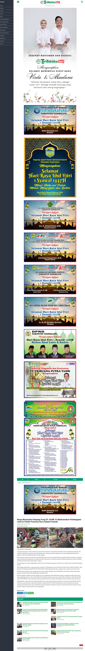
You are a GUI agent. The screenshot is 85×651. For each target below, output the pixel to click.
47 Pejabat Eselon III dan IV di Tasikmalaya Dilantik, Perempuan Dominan (70, 617)
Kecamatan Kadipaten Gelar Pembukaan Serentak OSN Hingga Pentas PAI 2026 (36, 638)
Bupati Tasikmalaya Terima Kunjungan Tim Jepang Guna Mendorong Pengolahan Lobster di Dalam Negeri (68, 610)
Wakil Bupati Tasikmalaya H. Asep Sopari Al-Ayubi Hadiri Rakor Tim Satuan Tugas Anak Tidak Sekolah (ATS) (36, 603)
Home (20, 482)
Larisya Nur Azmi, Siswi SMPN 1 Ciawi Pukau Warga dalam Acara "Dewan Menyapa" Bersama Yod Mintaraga (70, 603)
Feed (50, 648)
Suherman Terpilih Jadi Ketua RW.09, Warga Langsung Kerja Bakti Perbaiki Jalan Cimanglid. (69, 631)
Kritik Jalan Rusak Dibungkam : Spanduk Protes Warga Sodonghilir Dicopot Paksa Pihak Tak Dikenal (68, 624)
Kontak (54, 648)
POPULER (56, 479)
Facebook (21, 593)
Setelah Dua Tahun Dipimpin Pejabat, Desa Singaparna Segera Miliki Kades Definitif (35, 624)
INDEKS (75, 479)
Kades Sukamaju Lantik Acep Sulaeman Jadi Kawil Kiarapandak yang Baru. (36, 631)
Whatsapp (31, 593)
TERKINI (37, 479)
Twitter (26, 593)
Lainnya (82, 645)
